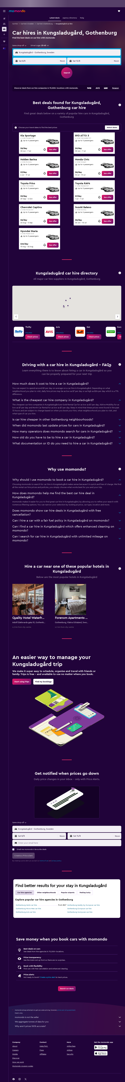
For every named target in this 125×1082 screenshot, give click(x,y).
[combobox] (19, 45)
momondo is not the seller (68, 1017)
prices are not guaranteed (66, 1010)
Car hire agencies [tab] (24, 892)
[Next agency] (117, 316)
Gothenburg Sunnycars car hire (79, 912)
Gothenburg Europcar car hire (79, 909)
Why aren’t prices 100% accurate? (68, 1026)
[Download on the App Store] (101, 1053)
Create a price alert (47, 977)
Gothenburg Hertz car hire (26, 905)
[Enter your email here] (69, 843)
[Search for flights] (4, 18)
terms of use (44, 860)
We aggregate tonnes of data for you (68, 1021)
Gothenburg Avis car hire (26, 912)
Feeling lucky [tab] (85, 892)
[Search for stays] (4, 23)
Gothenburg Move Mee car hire (28, 909)
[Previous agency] (16, 316)
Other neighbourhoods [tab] (46, 892)
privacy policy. (57, 860)
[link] (53, 149)
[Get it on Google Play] (101, 1047)
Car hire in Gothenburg (45, 24)
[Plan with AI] (4, 34)
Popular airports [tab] (67, 892)
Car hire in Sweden (27, 24)
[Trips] (4, 41)
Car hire (15, 24)
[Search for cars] (4, 29)
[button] (4, 11)
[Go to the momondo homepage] (17, 11)
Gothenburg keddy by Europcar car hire (83, 905)
